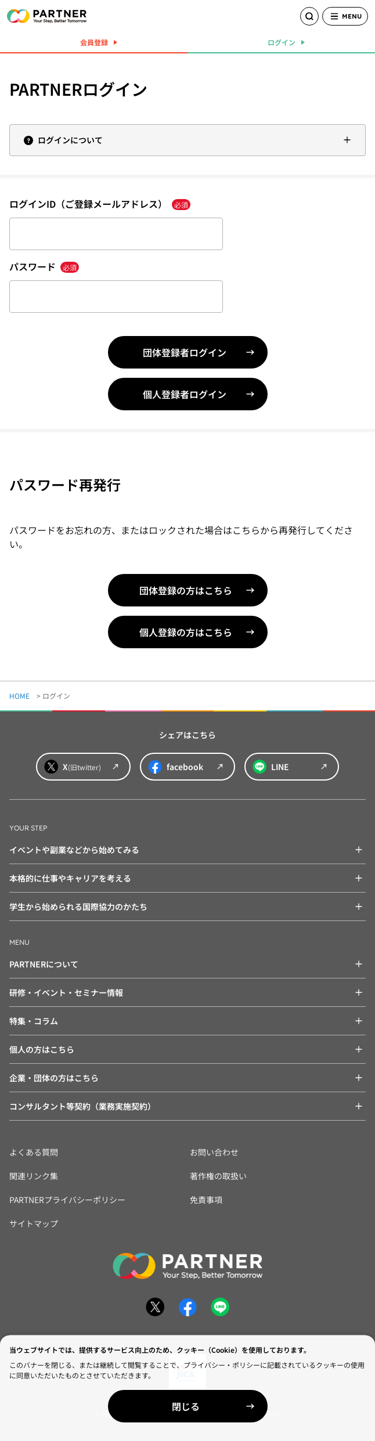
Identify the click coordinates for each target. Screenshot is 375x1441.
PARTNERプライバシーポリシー (67, 1199)
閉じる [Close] (186, 1406)
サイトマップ (33, 1223)
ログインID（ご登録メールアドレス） (99, 204)
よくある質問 (33, 1152)
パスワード (44, 266)
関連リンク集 (33, 1176)
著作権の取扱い (218, 1176)
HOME (19, 695)
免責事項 (206, 1199)
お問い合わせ (214, 1152)
